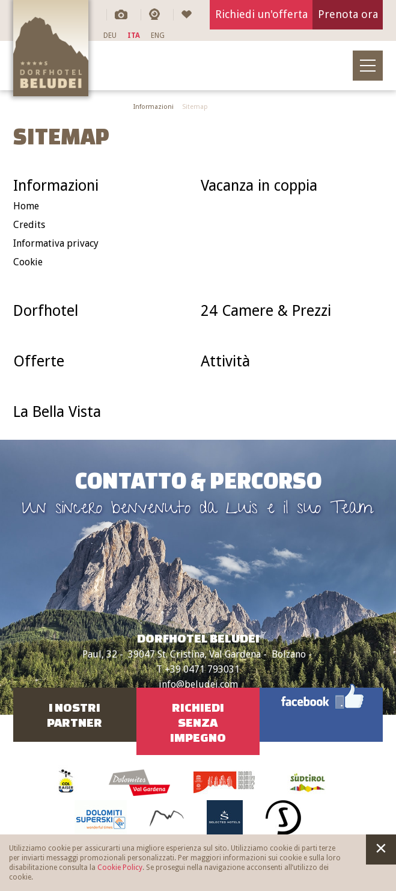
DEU (110, 35)
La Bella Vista (57, 412)
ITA (133, 35)
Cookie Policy (119, 867)
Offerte (38, 361)
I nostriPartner (74, 714)
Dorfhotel (45, 310)
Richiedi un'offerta (261, 14)
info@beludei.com (198, 684)
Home (26, 206)
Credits (29, 224)
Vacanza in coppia (259, 185)
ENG (158, 35)
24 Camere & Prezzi (266, 310)
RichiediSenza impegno (198, 722)
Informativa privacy (56, 243)
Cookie (28, 262)
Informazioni (153, 107)
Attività (225, 361)
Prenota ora (348, 14)
